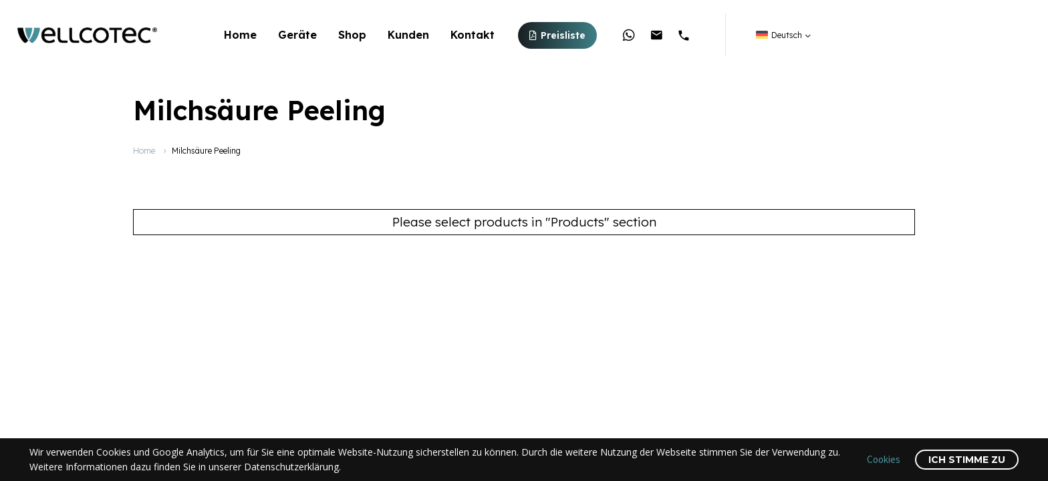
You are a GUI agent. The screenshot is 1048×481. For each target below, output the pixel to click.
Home (240, 34)
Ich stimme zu (966, 460)
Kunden (408, 34)
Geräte (297, 34)
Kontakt (472, 34)
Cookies (883, 459)
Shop (352, 34)
